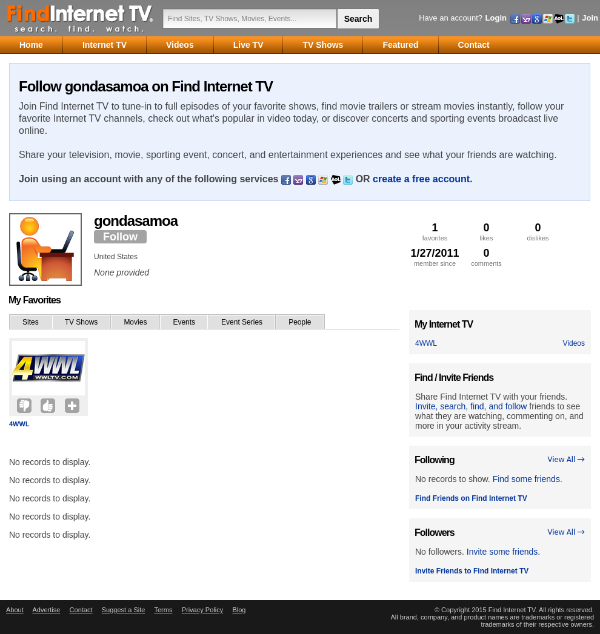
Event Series (241, 322)
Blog (238, 609)
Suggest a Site (123, 609)
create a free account (421, 179)
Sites (30, 322)
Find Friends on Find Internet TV (471, 498)
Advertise (46, 609)
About (15, 609)
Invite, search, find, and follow (471, 406)
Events (184, 322)
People (299, 322)
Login (496, 17)
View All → (566, 459)
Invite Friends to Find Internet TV (471, 571)
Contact (81, 609)
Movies (135, 322)
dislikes (538, 232)
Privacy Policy (202, 609)
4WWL (19, 424)
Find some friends (526, 479)
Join (590, 17)
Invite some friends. (503, 551)
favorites (435, 232)
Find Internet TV (80, 18)
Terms (163, 609)
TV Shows (81, 322)
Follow (120, 237)
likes (486, 232)
